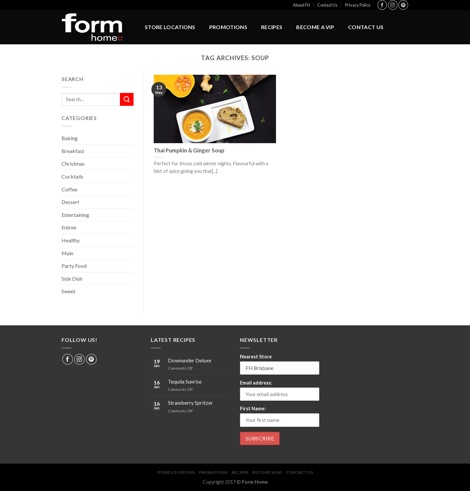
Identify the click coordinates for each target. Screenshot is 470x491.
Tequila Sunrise (185, 381)
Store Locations (170, 27)
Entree (68, 227)
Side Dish (71, 278)
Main (67, 253)
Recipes (271, 27)
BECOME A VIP (315, 27)
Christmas (73, 163)
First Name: (253, 408)
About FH (301, 5)
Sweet (68, 291)
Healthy (70, 240)
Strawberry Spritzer (190, 402)
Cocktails (72, 176)
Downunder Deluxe (189, 360)
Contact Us (327, 5)
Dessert (70, 202)
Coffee (69, 189)
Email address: (256, 383)
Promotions (228, 27)
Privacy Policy (358, 5)
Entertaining (75, 215)
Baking (69, 138)
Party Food (74, 266)
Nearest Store (256, 356)
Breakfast (72, 151)
